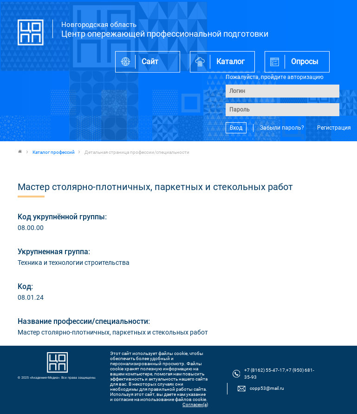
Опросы (304, 61)
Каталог (230, 61)
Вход (236, 128)
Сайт (150, 61)
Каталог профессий (53, 152)
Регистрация (334, 128)
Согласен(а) (195, 404)
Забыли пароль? (282, 128)
